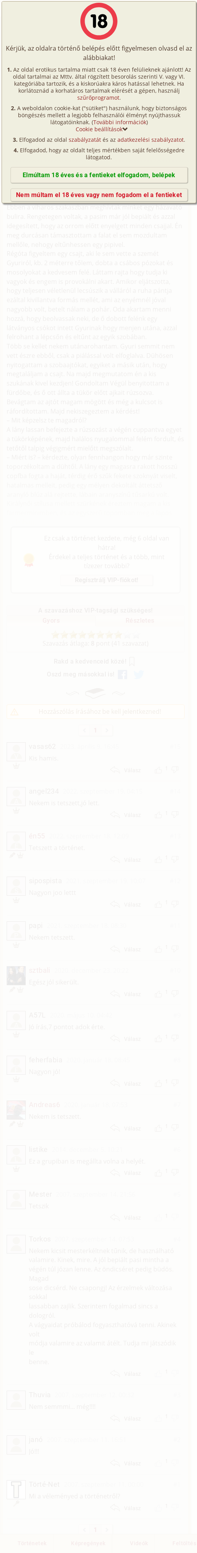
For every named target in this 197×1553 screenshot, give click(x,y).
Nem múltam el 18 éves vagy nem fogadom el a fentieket (99, 195)
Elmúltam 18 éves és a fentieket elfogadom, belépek (99, 175)
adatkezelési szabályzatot (150, 139)
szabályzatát (85, 139)
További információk (119, 122)
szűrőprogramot (98, 97)
